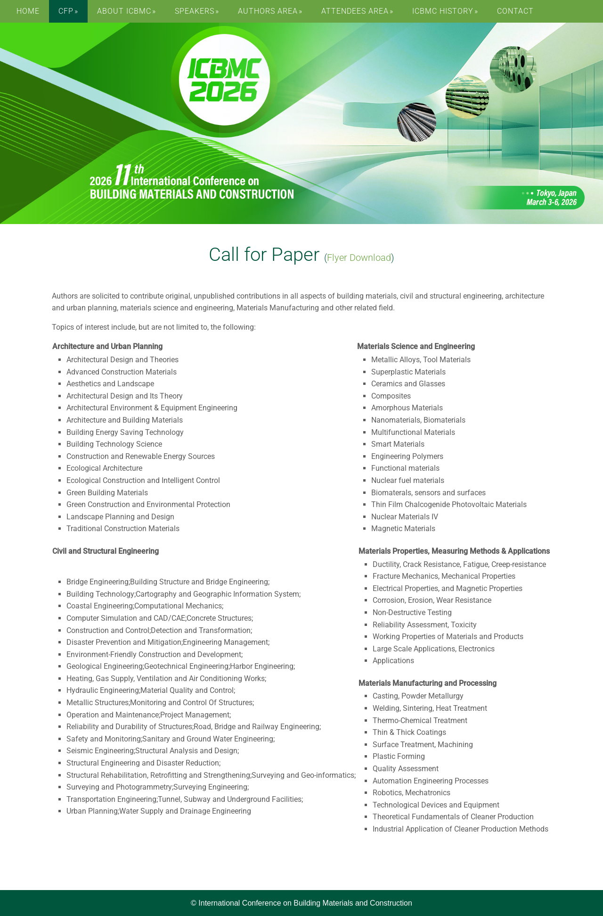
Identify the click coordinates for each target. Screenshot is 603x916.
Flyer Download (359, 257)
